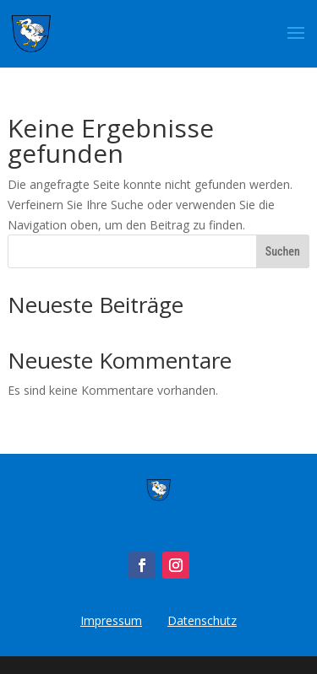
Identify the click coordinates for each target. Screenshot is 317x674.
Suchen (282, 251)
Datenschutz (202, 620)
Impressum (111, 620)
